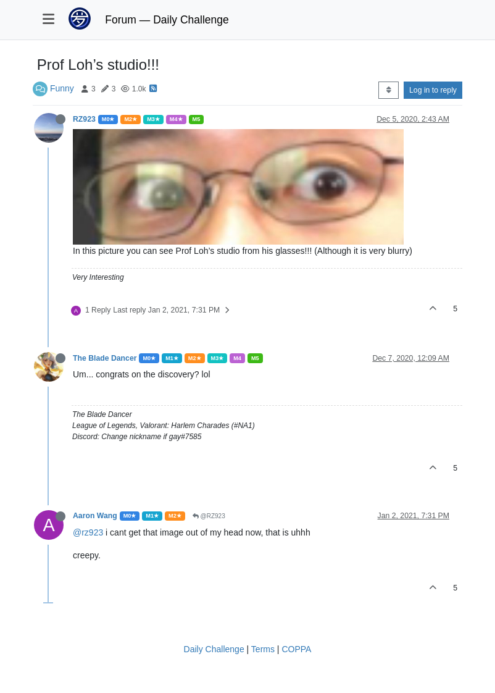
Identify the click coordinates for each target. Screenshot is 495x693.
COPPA (296, 649)
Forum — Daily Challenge (166, 20)
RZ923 (84, 119)
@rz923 (88, 532)
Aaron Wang (95, 515)
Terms (263, 649)
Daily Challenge (214, 649)
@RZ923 (209, 516)
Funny (62, 88)
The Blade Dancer (104, 358)
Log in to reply (433, 90)
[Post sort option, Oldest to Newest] (388, 90)
